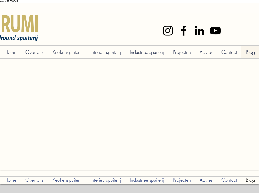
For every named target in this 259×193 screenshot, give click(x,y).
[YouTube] (215, 30)
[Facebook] (183, 30)
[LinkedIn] (199, 30)
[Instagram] (167, 30)
